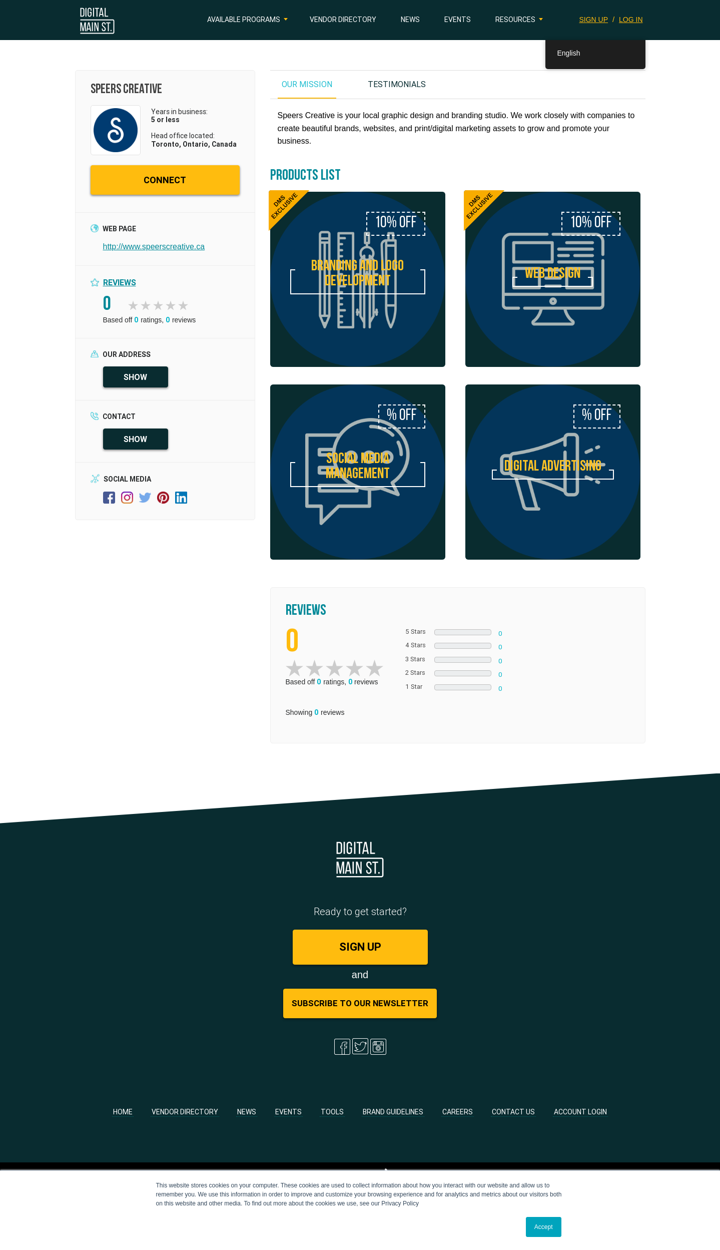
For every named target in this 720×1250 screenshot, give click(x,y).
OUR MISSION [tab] (307, 84)
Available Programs (243, 19)
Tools (332, 1111)
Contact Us (513, 1111)
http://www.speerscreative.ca (154, 246)
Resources (515, 19)
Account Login (580, 1111)
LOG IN (630, 20)
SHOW (135, 377)
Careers (457, 1111)
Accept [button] (543, 1226)
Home (123, 1111)
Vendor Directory (343, 19)
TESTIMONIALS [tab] (397, 84)
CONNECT (165, 180)
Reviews (119, 282)
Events (457, 19)
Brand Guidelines (393, 1111)
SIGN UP (593, 20)
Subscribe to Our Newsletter (360, 1003)
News (410, 19)
